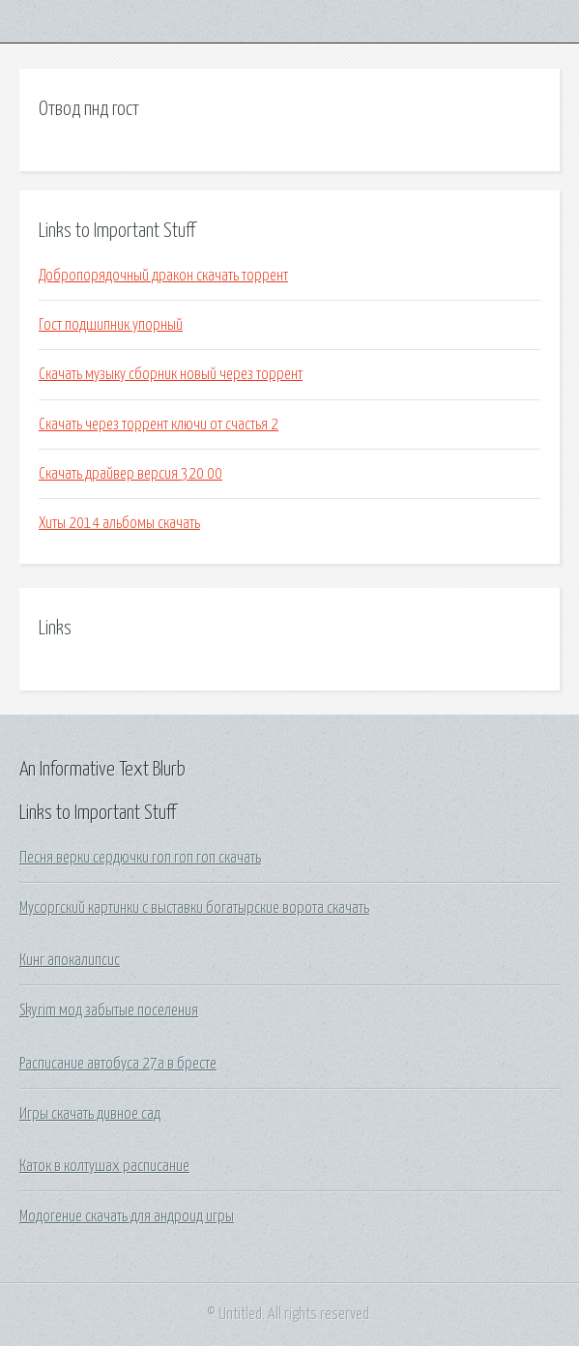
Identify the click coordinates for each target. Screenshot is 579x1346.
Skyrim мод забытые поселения (108, 1010)
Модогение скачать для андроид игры (126, 1216)
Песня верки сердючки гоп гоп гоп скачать (140, 857)
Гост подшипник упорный (111, 325)
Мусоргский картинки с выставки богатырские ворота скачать (194, 908)
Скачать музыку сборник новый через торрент (171, 374)
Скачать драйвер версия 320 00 (130, 474)
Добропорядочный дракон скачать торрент (163, 275)
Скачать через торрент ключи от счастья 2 (158, 424)
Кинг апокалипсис (69, 960)
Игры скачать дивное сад (89, 1114)
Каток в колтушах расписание (104, 1166)
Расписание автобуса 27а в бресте (118, 1063)
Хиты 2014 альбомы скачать (119, 523)
